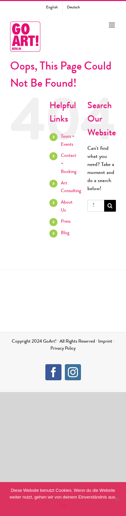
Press (66, 221)
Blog (65, 233)
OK (63, 505)
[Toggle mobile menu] (112, 25)
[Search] (110, 206)
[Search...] (95, 206)
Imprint (105, 341)
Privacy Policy (63, 348)
